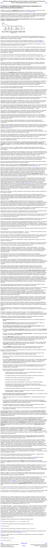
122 (45, 55)
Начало (24, 545)
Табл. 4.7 (33, 458)
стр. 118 (27, 11)
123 (20, 171)
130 (42, 487)
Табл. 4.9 (8, 127)
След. (46, 2)
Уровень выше (24, 543)
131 (42, 491)
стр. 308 (13, 480)
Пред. (2, 2)
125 (1, 523)
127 (27, 289)
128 (43, 431)
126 (31, 244)
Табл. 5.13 (32, 11)
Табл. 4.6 (41, 41)
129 (15, 433)
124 (28, 231)
